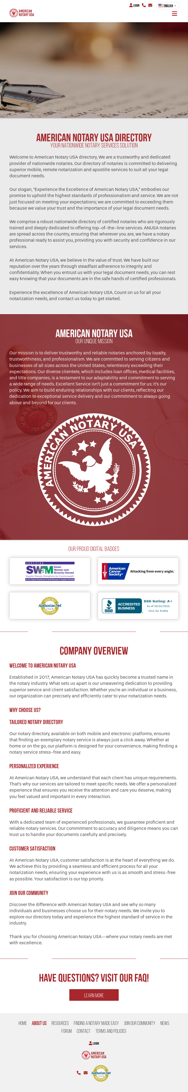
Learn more (94, 995)
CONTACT (84, 1031)
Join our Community (139, 1023)
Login (134, 5)
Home (23, 1023)
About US (39, 1023)
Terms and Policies (110, 1031)
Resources (60, 1023)
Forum (66, 1031)
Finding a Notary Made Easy (96, 1023)
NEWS (164, 1023)
